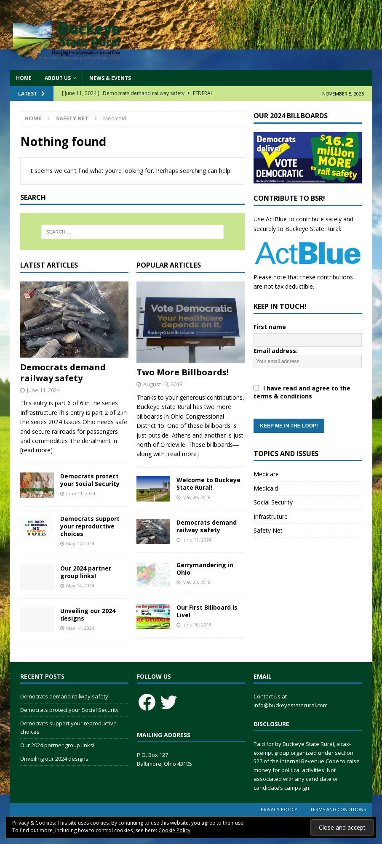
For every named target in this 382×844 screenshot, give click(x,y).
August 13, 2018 (162, 384)
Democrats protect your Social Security (90, 480)
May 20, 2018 (196, 497)
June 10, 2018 (196, 624)
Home (24, 78)
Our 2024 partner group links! (85, 572)
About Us (58, 78)
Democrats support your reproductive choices (90, 526)
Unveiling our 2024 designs (87, 614)
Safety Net (72, 118)
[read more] (36, 450)
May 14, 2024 (80, 585)
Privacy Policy (279, 809)
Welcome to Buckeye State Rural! (208, 483)
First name (270, 327)
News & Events (110, 78)
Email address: (308, 390)
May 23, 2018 (196, 582)
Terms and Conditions (338, 809)
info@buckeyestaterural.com (291, 705)
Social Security (273, 502)
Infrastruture (271, 516)
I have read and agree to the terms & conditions (302, 392)
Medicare (266, 474)
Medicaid (266, 488)
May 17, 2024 (80, 543)
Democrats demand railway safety (63, 372)
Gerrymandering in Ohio (204, 568)
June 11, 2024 (43, 390)
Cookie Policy (174, 830)
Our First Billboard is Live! (207, 611)
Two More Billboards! (182, 372)
